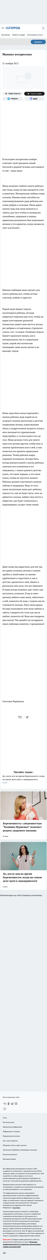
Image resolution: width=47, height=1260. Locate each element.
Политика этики (8, 1122)
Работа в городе (18, 35)
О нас (5, 1118)
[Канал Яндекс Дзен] (34, 94)
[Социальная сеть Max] (34, 99)
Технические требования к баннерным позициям (20, 1150)
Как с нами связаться (10, 1141)
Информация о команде (11, 1131)
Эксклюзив (5, 35)
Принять (38, 42)
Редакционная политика (11, 1136)
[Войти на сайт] (43, 27)
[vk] (20, 717)
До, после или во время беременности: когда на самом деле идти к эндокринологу (23, 779)
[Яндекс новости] (12, 94)
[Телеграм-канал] (12, 99)
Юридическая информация (12, 1127)
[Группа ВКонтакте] (5, 1103)
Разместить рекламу (10, 1154)
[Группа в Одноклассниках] (8, 1103)
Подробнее (16, 1208)
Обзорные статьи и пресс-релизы (15, 1145)
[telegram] (27, 717)
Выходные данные (9, 1159)
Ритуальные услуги (35, 35)
